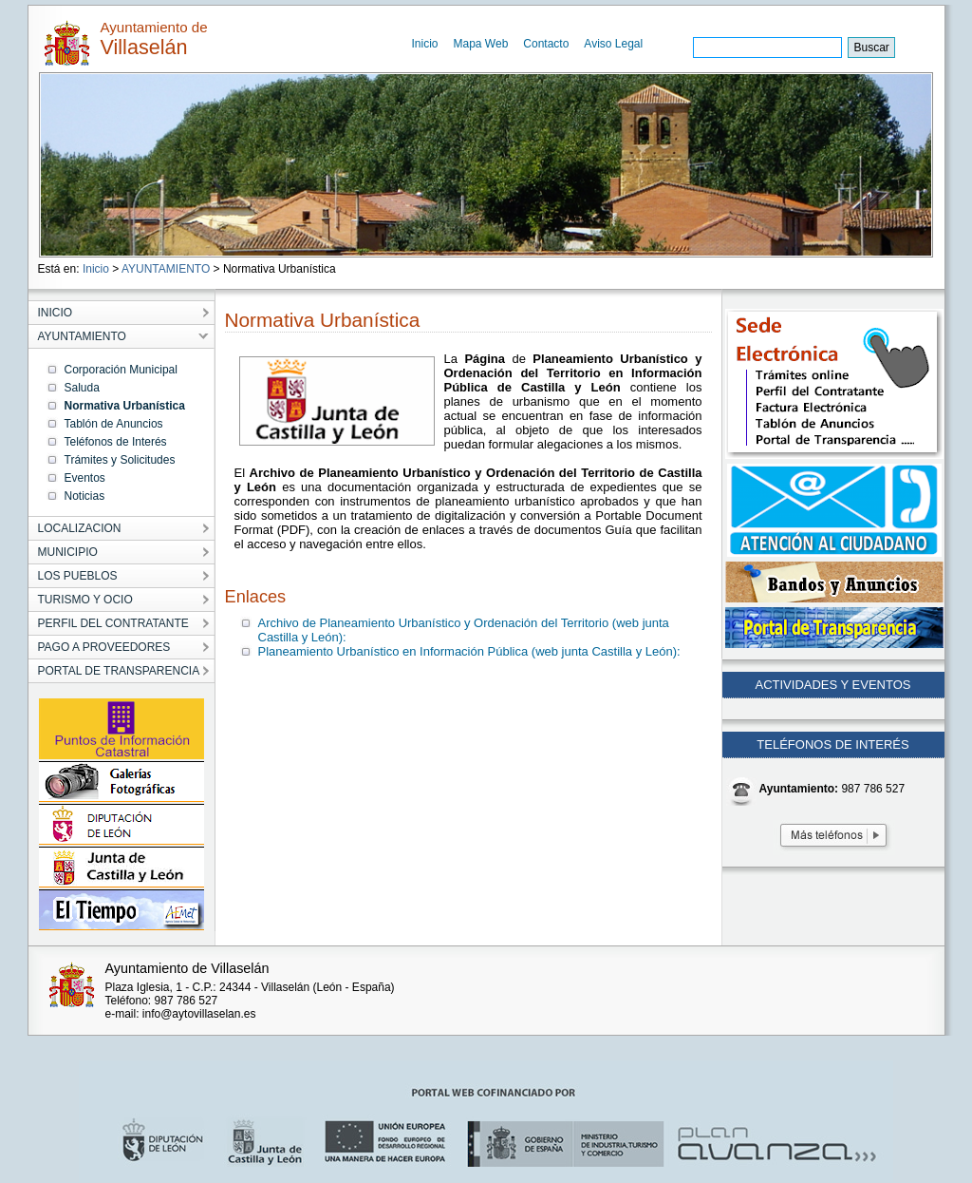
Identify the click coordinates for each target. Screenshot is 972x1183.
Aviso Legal (613, 43)
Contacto (546, 43)
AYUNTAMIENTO (166, 269)
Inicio (425, 43)
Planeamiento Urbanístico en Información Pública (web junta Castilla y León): (469, 651)
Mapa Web (481, 43)
